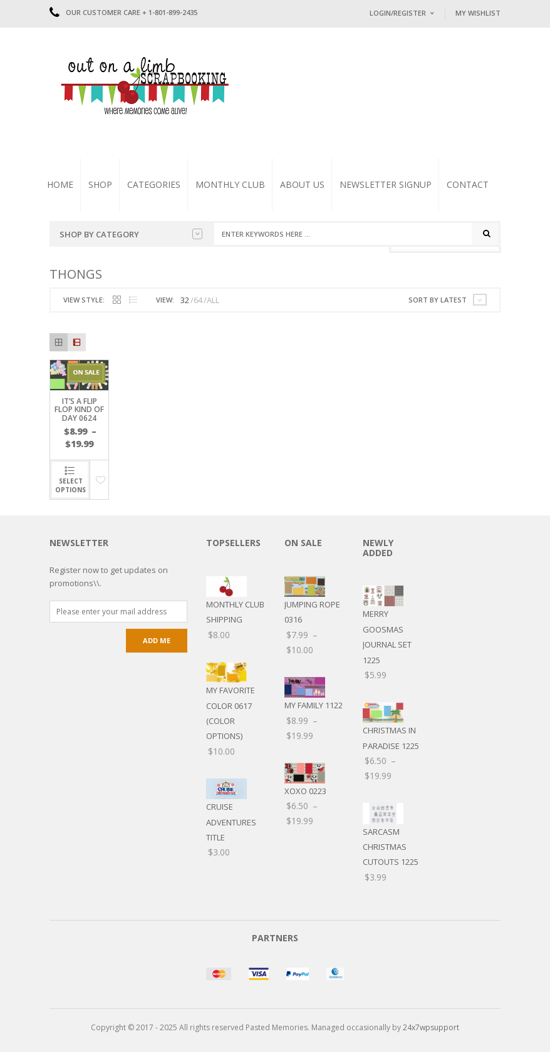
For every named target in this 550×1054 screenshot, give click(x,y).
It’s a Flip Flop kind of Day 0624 (79, 411)
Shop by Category (131, 234)
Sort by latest (437, 301)
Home (60, 184)
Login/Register (398, 13)
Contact (468, 184)
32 (184, 301)
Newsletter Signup (386, 184)
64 (198, 301)
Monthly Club (230, 184)
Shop (100, 184)
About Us (302, 184)
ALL (213, 301)
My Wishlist (478, 13)
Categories (153, 184)
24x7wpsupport (431, 1028)
